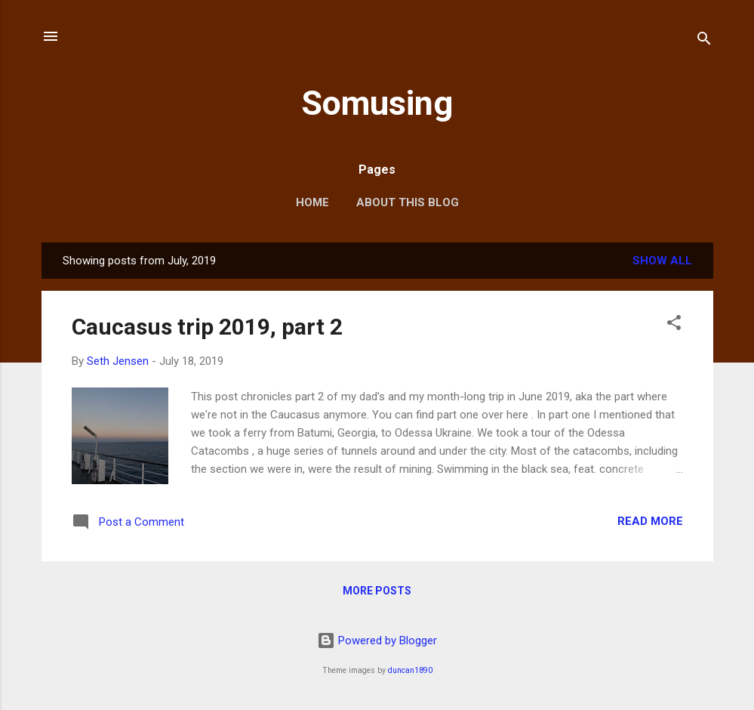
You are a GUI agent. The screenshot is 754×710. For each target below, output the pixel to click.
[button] (674, 325)
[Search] (704, 41)
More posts (377, 591)
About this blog (407, 202)
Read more (650, 521)
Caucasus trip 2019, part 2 (207, 326)
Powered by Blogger (377, 640)
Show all (662, 260)
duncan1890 (410, 670)
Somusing (377, 103)
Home (312, 202)
